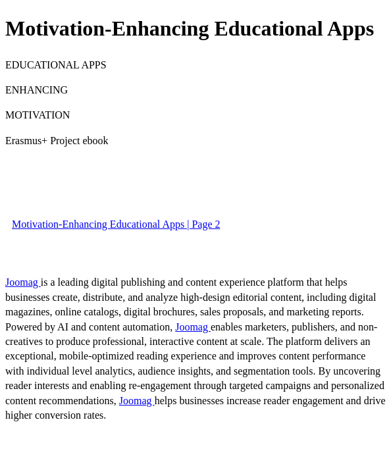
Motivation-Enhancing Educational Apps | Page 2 (116, 224)
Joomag (23, 282)
